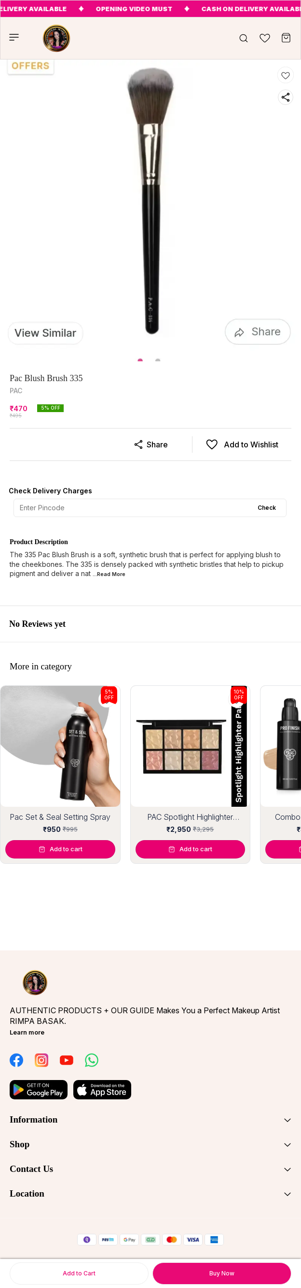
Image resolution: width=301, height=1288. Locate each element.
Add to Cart (79, 1273)
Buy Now (221, 1273)
